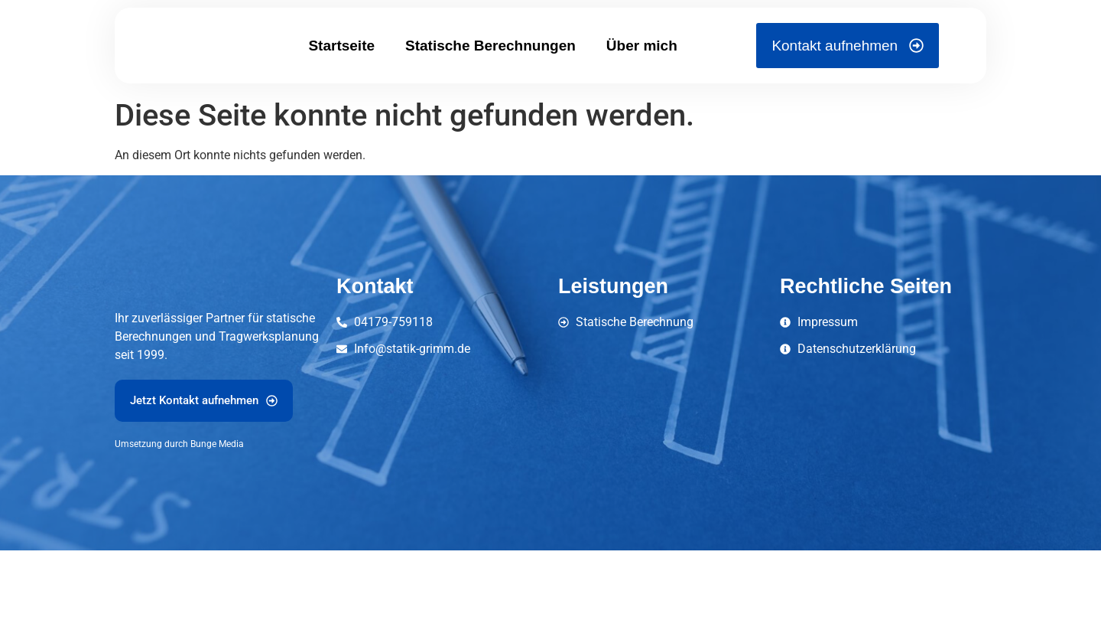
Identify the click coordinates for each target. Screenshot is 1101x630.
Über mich (641, 72)
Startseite (341, 72)
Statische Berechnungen (490, 72)
